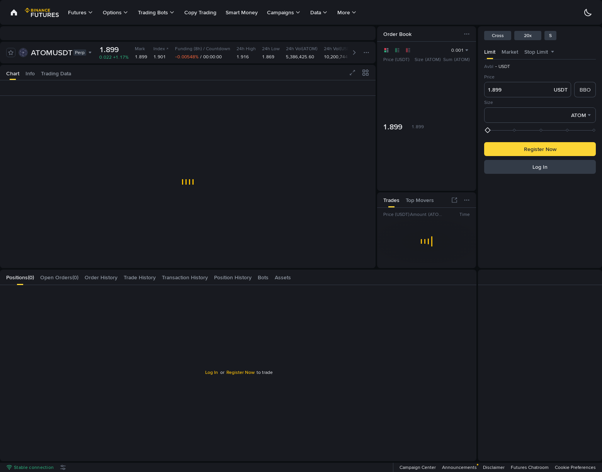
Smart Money (242, 12)
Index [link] (161, 49)
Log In (211, 372)
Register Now (240, 372)
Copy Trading (200, 12)
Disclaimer (494, 467)
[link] (14, 12)
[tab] (12, 72)
